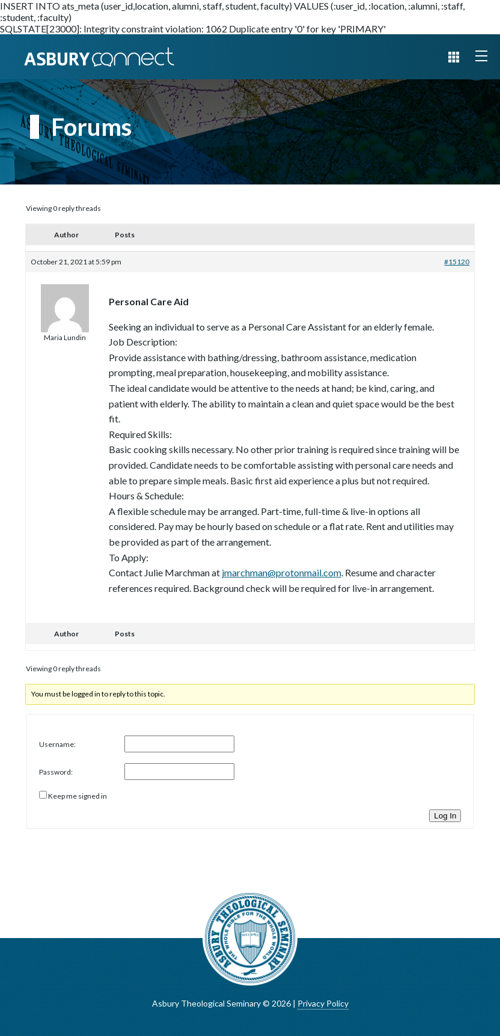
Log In (445, 815)
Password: (56, 771)
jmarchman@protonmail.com (281, 572)
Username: (57, 744)
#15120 (456, 261)
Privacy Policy (323, 1003)
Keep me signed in (77, 795)
